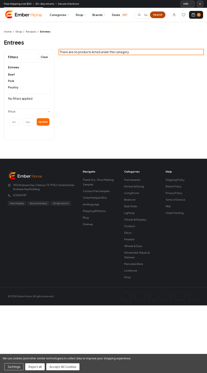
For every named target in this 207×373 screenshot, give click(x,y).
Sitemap (88, 224)
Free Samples (132, 179)
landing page (91, 204)
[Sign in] (174, 15)
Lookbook (130, 270)
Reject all (35, 367)
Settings (14, 367)
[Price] (29, 111)
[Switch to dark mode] (200, 4)
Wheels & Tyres (133, 246)
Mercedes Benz (133, 263)
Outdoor (129, 226)
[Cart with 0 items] (196, 15)
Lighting (129, 212)
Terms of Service (175, 199)
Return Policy (173, 186)
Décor (128, 232)
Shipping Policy (175, 179)
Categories (60, 15)
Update (43, 121)
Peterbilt (129, 239)
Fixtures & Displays (135, 219)
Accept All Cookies (62, 367)
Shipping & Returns (94, 211)
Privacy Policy (174, 193)
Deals (120, 15)
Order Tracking (175, 212)
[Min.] (14, 122)
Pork (11, 81)
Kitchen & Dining (134, 186)
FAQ (168, 206)
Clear (44, 57)
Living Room (131, 193)
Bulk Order (130, 206)
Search (157, 14)
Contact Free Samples (96, 191)
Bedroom (130, 199)
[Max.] (28, 122)
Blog (86, 217)
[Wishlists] (183, 15)
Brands (99, 15)
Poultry (13, 87)
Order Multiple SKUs (95, 197)
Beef (11, 74)
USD (187, 3)
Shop (81, 15)
